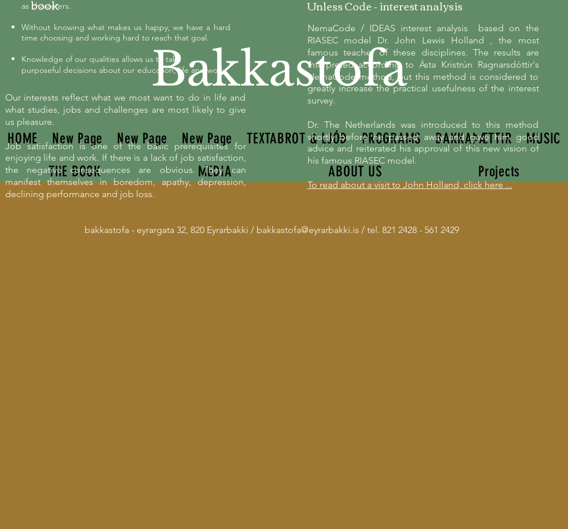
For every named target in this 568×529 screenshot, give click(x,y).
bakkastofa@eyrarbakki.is (307, 229)
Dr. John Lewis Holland (431, 40)
